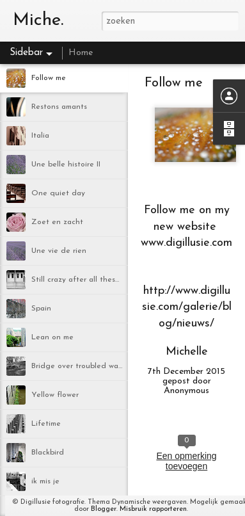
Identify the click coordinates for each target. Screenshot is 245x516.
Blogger (103, 509)
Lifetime (46, 424)
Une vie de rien (58, 251)
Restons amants (59, 107)
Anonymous (186, 391)
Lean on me (52, 337)
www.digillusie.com (186, 243)
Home (80, 53)
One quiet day (58, 193)
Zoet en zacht (57, 222)
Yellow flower (55, 395)
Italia (40, 136)
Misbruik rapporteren (153, 509)
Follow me (48, 78)
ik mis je (45, 481)
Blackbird (47, 452)
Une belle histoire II (65, 164)
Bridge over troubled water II (83, 366)
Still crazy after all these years (86, 280)
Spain (41, 308)
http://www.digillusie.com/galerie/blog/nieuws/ (187, 307)
